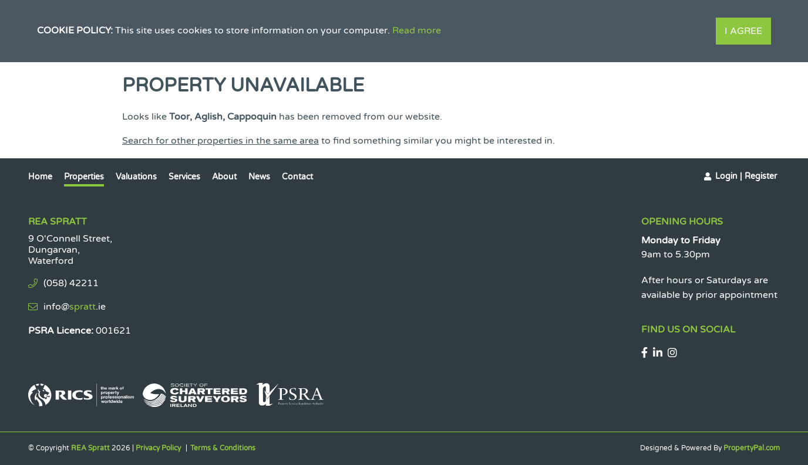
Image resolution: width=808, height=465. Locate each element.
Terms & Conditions (222, 448)
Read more (416, 30)
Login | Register (746, 176)
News (259, 177)
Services (184, 177)
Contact (297, 177)
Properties (84, 177)
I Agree (743, 31)
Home (40, 177)
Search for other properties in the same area (220, 141)
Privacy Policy (158, 448)
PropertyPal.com (751, 448)
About (224, 177)
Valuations (136, 177)
